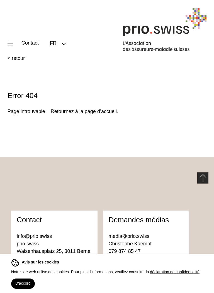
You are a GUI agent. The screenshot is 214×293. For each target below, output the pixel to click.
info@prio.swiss (34, 236)
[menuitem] (57, 43)
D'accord (23, 283)
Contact (30, 43)
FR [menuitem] (53, 43)
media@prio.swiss (130, 236)
